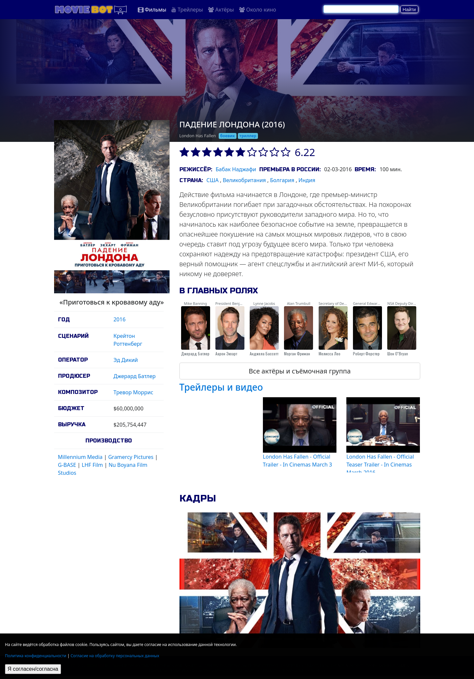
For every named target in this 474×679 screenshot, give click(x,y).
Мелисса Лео (329, 353)
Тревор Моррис (133, 392)
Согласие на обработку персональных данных (115, 656)
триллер (247, 136)
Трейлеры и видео (221, 387)
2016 (119, 319)
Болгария (282, 180)
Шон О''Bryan (397, 353)
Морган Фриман (297, 353)
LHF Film (92, 465)
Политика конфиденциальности (35, 656)
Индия (307, 180)
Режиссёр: (195, 169)
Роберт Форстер (366, 353)
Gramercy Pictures (130, 457)
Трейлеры (187, 9)
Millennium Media (80, 457)
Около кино (257, 9)
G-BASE (67, 465)
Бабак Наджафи (236, 169)
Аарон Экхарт (226, 353)
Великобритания (244, 180)
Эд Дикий (125, 360)
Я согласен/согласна (33, 669)
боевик (227, 136)
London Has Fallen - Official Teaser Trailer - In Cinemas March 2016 (380, 464)
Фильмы (152, 9)
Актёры (221, 9)
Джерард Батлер (134, 376)
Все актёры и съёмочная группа (300, 371)
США (212, 180)
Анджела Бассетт (264, 353)
